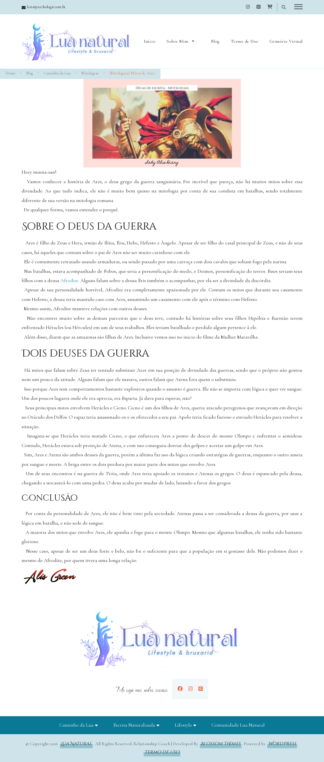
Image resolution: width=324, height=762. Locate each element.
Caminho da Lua (76, 725)
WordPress (282, 744)
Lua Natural (76, 744)
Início (149, 41)
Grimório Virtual (286, 41)
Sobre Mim (177, 41)
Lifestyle (183, 725)
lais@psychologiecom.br (46, 6)
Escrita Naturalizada (134, 725)
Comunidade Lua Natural (238, 725)
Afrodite (69, 280)
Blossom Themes (220, 744)
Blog (215, 41)
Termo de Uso (244, 41)
